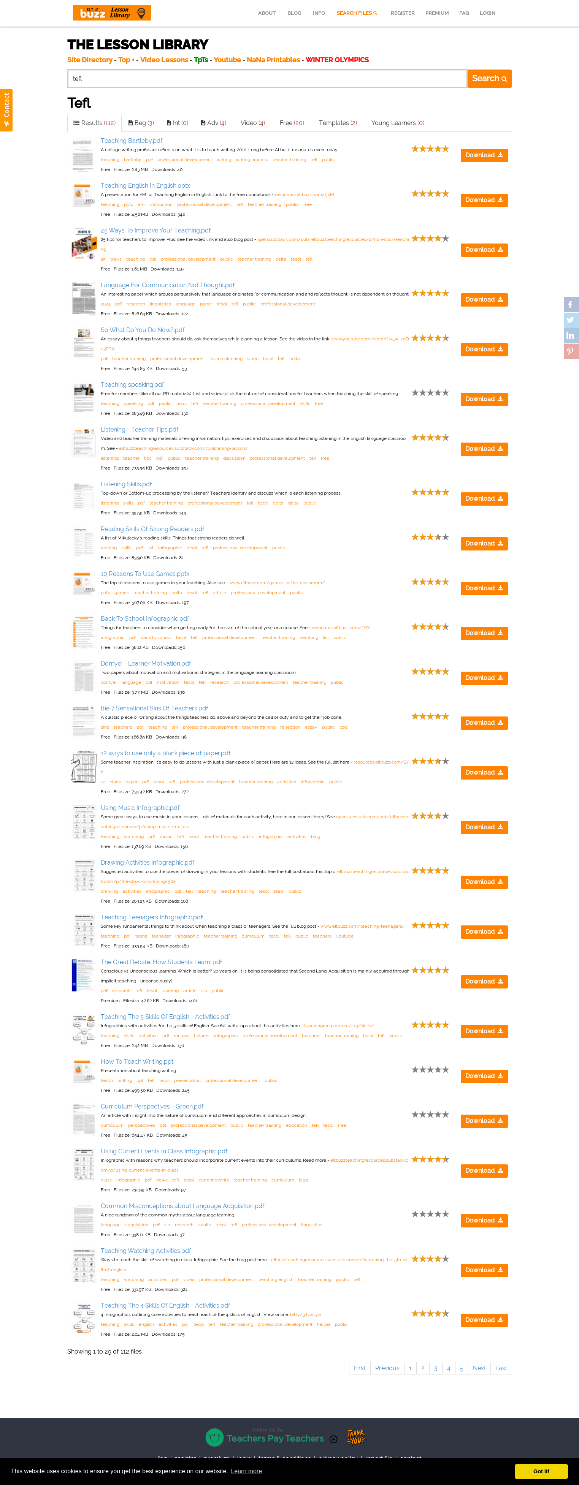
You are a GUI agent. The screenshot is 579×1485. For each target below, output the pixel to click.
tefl (314, 159)
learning (170, 990)
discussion (234, 458)
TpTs (201, 60)
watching (134, 836)
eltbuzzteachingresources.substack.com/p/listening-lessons (183, 448)
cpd (343, 727)
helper (323, 1324)
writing (224, 159)
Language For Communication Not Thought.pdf (168, 285)
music (166, 836)
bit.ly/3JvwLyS (305, 1314)
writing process (252, 159)
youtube (345, 936)
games (121, 592)
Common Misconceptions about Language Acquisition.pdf (183, 1206)
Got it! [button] (541, 1471)
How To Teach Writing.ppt (137, 1061)
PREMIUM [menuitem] (437, 13)
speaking (133, 403)
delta (293, 503)
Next (479, 1368)
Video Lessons (164, 60)
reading (109, 547)
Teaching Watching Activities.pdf (146, 1250)
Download (484, 155)
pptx (128, 204)
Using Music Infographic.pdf (140, 807)
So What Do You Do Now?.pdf (143, 330)
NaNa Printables (273, 60)
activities (286, 781)
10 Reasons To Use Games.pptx (145, 573)
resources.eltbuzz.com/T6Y (341, 627)
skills (305, 403)
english (146, 1324)
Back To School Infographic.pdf (145, 618)
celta (281, 259)
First (360, 1368)
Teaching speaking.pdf (132, 384)
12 (103, 781)
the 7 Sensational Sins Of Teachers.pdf (154, 708)
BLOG (294, 13)
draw (278, 891)
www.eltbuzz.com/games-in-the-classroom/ (277, 582)
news (162, 1180)
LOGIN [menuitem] (487, 13)
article (219, 592)
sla (204, 990)
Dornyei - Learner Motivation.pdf (146, 663)
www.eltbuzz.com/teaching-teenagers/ (362, 926)
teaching (110, 159)
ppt (139, 1080)
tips (148, 458)
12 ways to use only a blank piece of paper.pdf (166, 753)
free (307, 204)
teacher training (289, 159)
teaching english (276, 1279)
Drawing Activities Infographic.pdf (148, 862)
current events (213, 1180)
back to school (156, 637)
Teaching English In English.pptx (145, 185)
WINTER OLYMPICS (337, 60)
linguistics (160, 304)
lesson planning (226, 358)
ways (116, 259)
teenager (161, 936)
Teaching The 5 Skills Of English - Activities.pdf (165, 1016)
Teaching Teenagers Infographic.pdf (152, 917)
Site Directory (90, 60)
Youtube (227, 60)
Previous (387, 1368)
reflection (290, 727)
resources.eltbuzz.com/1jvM (304, 194)
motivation (168, 682)
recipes (181, 1035)
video (253, 358)
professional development (184, 159)
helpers (201, 1035)
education (296, 1125)
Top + (126, 60)
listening (110, 458)
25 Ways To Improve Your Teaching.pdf (156, 230)
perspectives (141, 1125)
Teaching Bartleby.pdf (132, 140)
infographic (170, 547)
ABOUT (267, 13)
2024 (106, 304)
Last (501, 1368)
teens (141, 936)
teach (107, 1080)
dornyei (109, 682)
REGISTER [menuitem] (403, 13)
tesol (296, 259)
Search (489, 78)
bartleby (132, 159)
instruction (161, 204)
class (106, 1180)
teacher (131, 458)
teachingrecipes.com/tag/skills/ (339, 1025)
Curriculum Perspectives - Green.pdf (152, 1106)
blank (115, 781)
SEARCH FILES (358, 13)
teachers (123, 727)
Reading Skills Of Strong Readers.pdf (153, 529)
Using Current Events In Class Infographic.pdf (164, 1151)
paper (206, 304)
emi (142, 204)
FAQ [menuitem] (464, 13)
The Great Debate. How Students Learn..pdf (161, 962)
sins (105, 727)
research (136, 304)
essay (311, 727)
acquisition (136, 1224)
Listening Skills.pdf (126, 484)
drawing (109, 891)
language (185, 304)
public (328, 159)
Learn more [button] (246, 1471)
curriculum (253, 936)
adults (204, 1224)
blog (315, 836)
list (151, 547)
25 (103, 259)
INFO (319, 13)
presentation (187, 1080)
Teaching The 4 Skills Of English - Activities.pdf (165, 1305)
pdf (149, 159)
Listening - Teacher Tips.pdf (140, 429)
